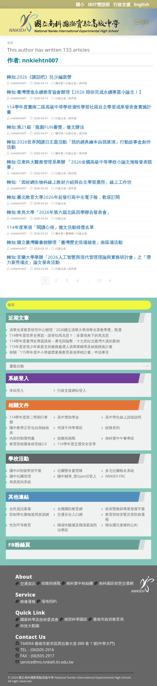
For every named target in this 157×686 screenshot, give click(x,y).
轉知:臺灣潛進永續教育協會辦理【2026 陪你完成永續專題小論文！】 (75, 92)
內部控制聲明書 (22, 438)
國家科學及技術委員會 (39, 619)
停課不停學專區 (70, 427)
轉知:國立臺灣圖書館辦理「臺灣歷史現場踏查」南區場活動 (65, 242)
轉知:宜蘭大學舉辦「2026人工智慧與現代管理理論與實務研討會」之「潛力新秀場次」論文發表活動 (79, 259)
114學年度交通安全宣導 (76, 443)
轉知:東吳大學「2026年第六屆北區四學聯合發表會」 (59, 212)
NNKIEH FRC (115, 476)
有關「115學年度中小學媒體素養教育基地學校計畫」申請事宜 (59, 352)
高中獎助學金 (68, 417)
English (141, 4)
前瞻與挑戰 (66, 438)
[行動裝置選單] (142, 22)
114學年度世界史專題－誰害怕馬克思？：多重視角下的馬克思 (59, 335)
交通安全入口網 (70, 514)
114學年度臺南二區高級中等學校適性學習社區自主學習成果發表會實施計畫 (79, 109)
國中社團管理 (20, 476)
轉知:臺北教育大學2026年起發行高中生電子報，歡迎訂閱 (63, 197)
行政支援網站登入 (71, 390)
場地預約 (49, 601)
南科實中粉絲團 (79, 583)
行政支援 (121, 4)
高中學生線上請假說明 (123, 417)
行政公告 (71, 83)
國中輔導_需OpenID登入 (77, 476)
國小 (80, 4)
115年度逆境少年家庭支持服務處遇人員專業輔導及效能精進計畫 (61, 346)
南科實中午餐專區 (119, 438)
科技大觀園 (29, 625)
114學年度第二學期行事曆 (28, 420)
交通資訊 (28, 583)
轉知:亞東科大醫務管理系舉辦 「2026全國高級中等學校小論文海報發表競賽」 (79, 164)
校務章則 (112, 427)
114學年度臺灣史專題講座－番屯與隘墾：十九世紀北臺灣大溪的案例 (64, 341)
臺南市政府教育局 (108, 619)
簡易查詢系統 (20, 481)
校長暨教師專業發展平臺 (125, 508)
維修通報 (28, 601)
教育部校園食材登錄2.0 (28, 443)
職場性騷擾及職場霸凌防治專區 (77, 527)
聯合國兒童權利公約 (121, 524)
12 (99, 280)
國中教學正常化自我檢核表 (29, 430)
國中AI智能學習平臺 (25, 470)
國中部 (59, 83)
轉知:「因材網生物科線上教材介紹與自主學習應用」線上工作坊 (69, 182)
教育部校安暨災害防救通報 (125, 517)
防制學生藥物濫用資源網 (29, 514)
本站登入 (16, 390)
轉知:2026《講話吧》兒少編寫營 (39, 77)
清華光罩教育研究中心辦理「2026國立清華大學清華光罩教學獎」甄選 (65, 329)
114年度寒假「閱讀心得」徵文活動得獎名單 (50, 227)
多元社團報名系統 (119, 470)
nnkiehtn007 (18, 83)
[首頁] (10, 43)
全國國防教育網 (70, 508)
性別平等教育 (20, 524)
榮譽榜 (70, 233)
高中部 (83, 83)
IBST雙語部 (99, 4)
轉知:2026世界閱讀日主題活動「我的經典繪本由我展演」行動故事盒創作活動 (79, 144)
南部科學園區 (75, 619)
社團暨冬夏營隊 (70, 470)
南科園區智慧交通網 (116, 583)
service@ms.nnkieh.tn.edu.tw (46, 662)
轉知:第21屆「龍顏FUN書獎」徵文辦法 (45, 127)
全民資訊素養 (20, 508)
